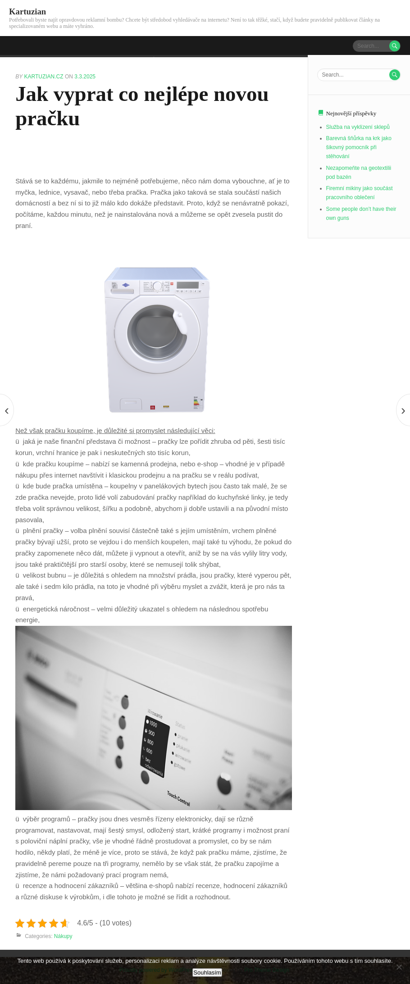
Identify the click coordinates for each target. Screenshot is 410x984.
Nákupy (63, 936)
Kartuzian (27, 11)
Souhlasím (207, 972)
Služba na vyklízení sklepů (358, 127)
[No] (398, 966)
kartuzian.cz (44, 76)
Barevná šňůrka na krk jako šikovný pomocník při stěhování (359, 147)
